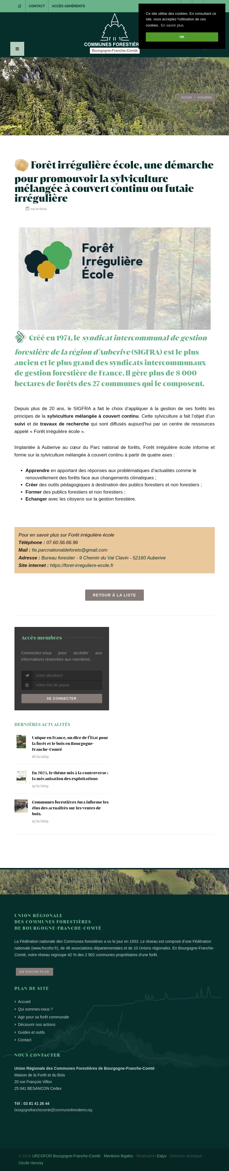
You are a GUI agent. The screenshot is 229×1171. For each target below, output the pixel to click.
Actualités (204, 97)
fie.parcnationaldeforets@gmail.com (69, 550)
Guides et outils (31, 1032)
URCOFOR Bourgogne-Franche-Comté (66, 1156)
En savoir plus (34, 971)
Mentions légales (118, 1156)
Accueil (186, 97)
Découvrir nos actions (37, 1024)
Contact (37, 6)
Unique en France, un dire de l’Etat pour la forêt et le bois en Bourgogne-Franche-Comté (70, 743)
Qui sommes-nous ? (35, 1009)
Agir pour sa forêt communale (43, 1017)
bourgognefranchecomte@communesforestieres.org (53, 1110)
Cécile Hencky (31, 1163)
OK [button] (181, 37)
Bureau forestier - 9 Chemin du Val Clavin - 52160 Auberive (103, 558)
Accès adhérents (68, 6)
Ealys (161, 1156)
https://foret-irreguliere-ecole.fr (82, 565)
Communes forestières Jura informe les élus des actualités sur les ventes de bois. (70, 808)
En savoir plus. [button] (172, 25)
